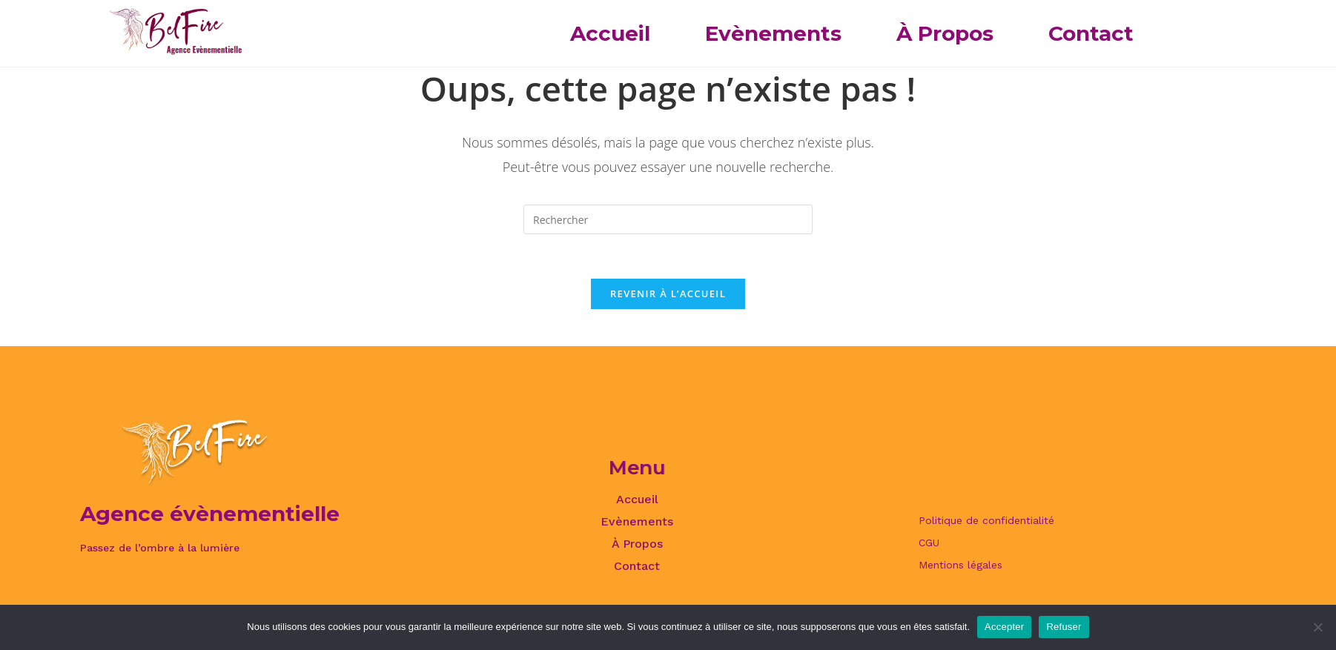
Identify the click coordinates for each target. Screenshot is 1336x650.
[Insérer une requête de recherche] (668, 219)
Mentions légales (960, 565)
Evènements (773, 33)
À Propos (944, 33)
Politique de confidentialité (986, 520)
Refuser (1063, 626)
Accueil (610, 33)
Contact (1091, 33)
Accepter (1004, 626)
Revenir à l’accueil (668, 293)
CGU (929, 542)
